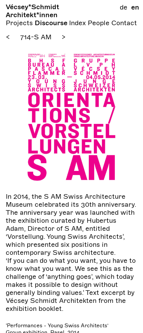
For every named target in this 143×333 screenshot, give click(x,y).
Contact (124, 22)
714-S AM (35, 37)
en (135, 7)
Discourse (52, 22)
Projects (20, 22)
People (99, 22)
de (123, 7)
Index (78, 22)
